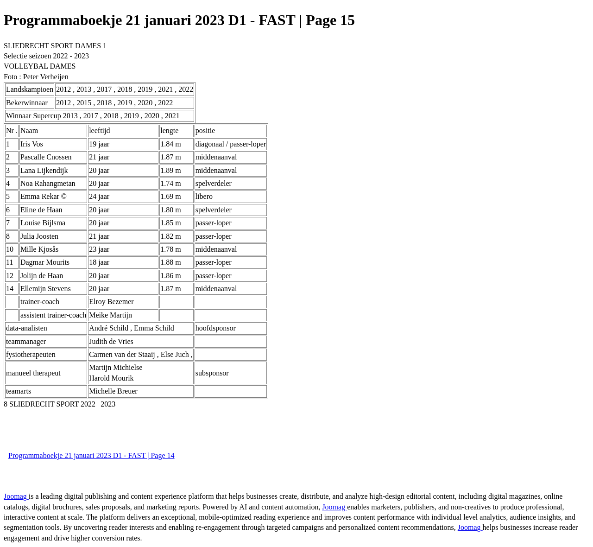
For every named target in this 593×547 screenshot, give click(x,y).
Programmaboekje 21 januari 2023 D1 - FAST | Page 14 (91, 455)
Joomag (16, 496)
